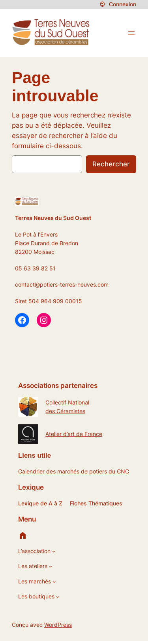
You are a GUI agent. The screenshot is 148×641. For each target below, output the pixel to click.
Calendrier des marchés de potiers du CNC (73, 471)
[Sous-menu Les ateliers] (50, 566)
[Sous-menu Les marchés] (54, 581)
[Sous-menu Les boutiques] (58, 596)
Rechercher (111, 164)
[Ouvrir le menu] (131, 32)
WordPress (58, 624)
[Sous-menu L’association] (54, 551)
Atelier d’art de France (73, 433)
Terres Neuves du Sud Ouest (53, 217)
